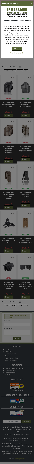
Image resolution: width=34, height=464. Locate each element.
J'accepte (17, 49)
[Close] (31, 3)
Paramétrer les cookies (17, 53)
